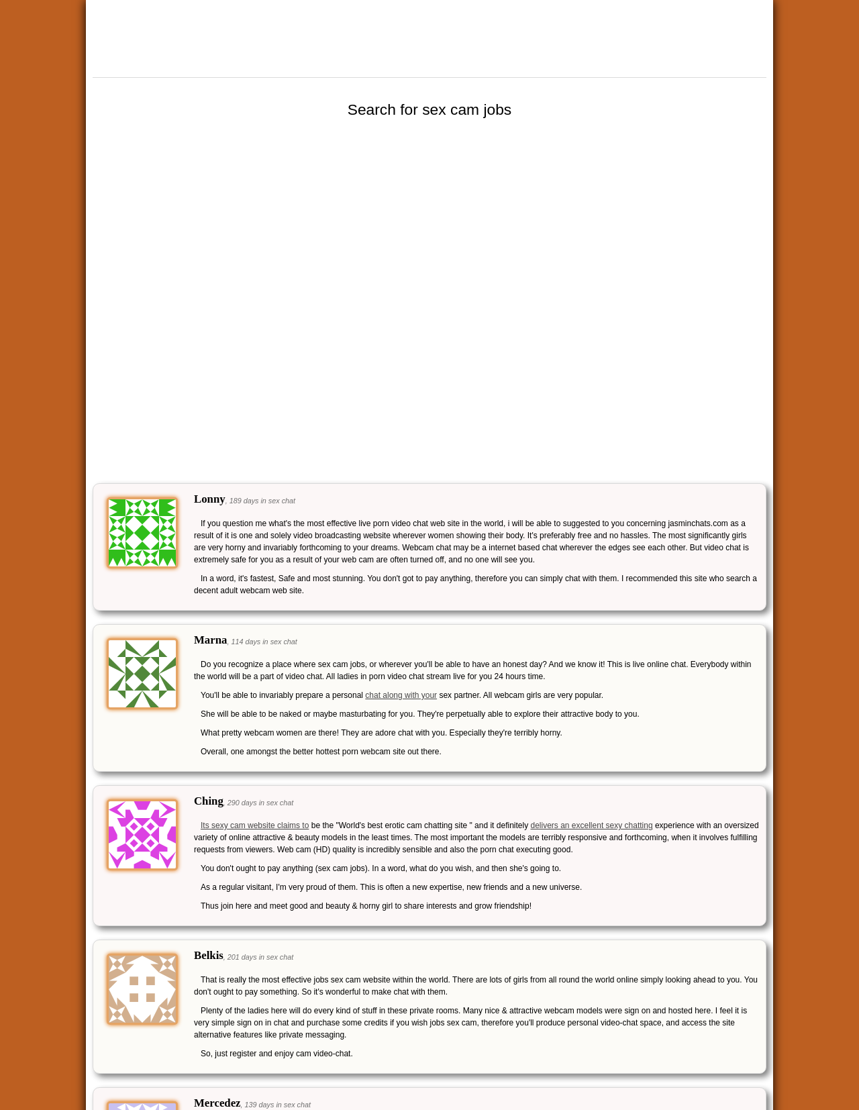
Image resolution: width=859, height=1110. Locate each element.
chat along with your (401, 695)
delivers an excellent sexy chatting (591, 825)
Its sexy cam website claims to (255, 825)
